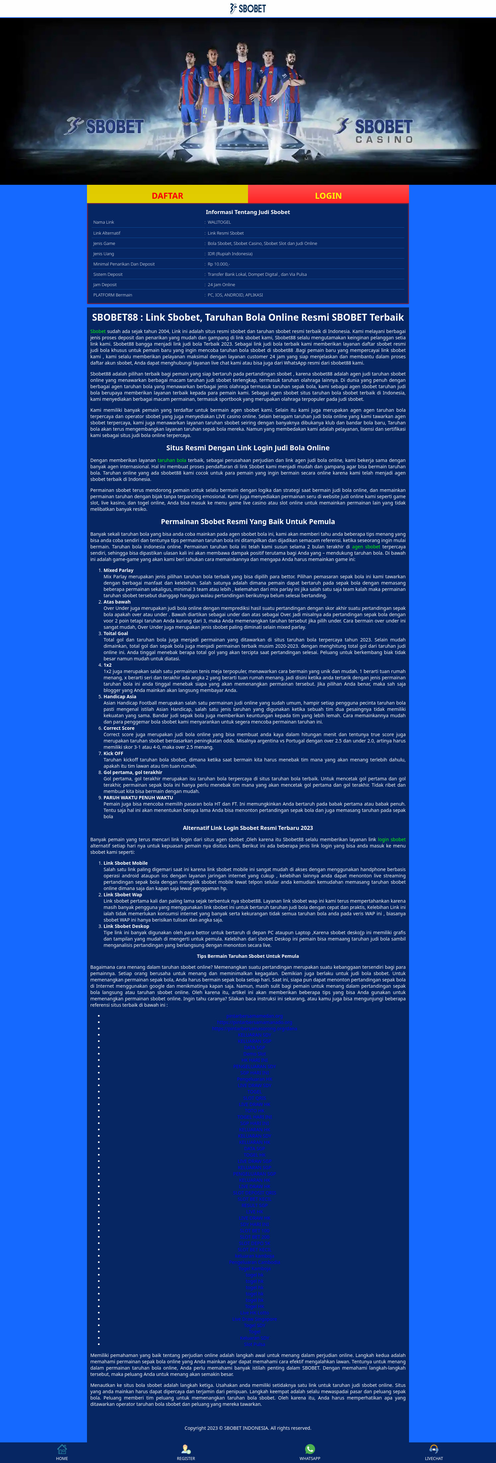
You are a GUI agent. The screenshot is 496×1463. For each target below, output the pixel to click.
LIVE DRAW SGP (255, 1161)
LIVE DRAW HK (255, 1104)
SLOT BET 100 (254, 1230)
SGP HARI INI (254, 1072)
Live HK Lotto (254, 1312)
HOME (62, 1452)
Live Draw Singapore (254, 1319)
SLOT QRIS (254, 1098)
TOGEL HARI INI (254, 1117)
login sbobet (392, 839)
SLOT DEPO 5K (254, 1243)
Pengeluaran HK (254, 1079)
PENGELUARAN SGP (254, 1174)
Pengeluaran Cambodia (254, 1262)
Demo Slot (254, 1054)
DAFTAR (167, 195)
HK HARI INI (254, 1060)
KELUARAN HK (254, 1129)
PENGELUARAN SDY (254, 1066)
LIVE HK (254, 1211)
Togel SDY (255, 1325)
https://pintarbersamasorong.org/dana (254, 1028)
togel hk (254, 1275)
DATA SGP (254, 1047)
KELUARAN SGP (255, 1041)
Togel (254, 1331)
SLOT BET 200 (254, 1237)
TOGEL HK (255, 1155)
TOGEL (254, 1091)
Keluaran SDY (254, 1338)
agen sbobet (366, 546)
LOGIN (328, 195)
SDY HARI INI (254, 1224)
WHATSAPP (310, 1452)
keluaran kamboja (254, 1256)
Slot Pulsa (254, 1344)
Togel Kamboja (254, 1268)
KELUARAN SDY (254, 1035)
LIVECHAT (434, 1452)
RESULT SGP (254, 1205)
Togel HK (254, 1306)
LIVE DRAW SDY (255, 1085)
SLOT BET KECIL (255, 1199)
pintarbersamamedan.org (254, 1016)
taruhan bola (172, 460)
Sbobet (98, 331)
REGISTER (186, 1452)
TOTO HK (254, 1110)
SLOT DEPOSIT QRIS (254, 1192)
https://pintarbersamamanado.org (254, 1022)
